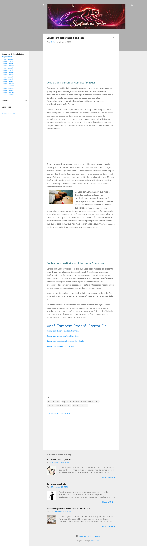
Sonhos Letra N (8, 86)
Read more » (108, 477)
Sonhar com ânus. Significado (59, 459)
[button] (113, 38)
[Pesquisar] (132, 5)
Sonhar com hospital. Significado (60, 346)
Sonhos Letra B (7, 61)
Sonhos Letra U (8, 95)
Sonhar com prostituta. (56, 484)
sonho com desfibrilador (59, 405)
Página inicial (7, 57)
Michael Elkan (95, 541)
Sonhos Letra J (7, 79)
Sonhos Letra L (7, 81)
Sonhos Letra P (7, 90)
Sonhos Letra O (8, 88)
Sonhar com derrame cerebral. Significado (63, 331)
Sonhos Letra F (7, 70)
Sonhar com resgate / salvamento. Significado (65, 341)
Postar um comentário (59, 413)
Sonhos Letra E (7, 68)
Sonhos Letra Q (8, 92)
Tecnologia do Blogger (88, 536)
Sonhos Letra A (7, 59)
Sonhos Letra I (7, 77)
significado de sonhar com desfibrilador (80, 401)
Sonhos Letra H (8, 75)
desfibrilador (53, 401)
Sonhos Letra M (8, 83)
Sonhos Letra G (7, 72)
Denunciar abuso (8, 113)
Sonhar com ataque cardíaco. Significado (63, 336)
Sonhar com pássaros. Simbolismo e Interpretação (68, 508)
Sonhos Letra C (7, 63)
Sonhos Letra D (80, 405)
